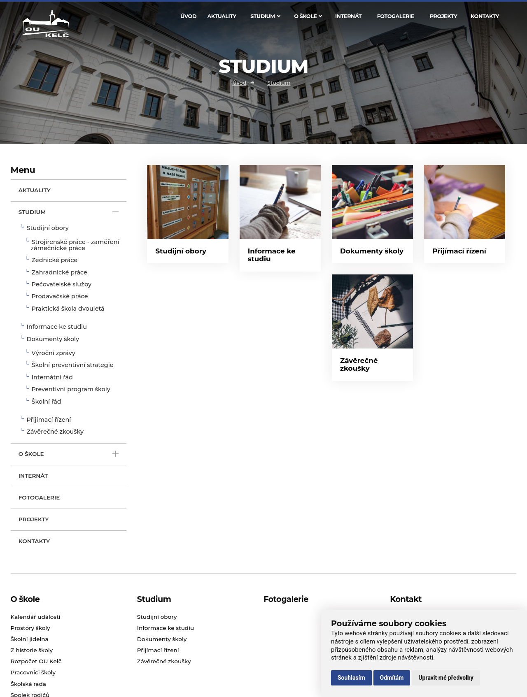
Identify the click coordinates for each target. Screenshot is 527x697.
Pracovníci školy (33, 672)
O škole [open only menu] (69, 454)
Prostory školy (30, 628)
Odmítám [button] (392, 677)
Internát (348, 16)
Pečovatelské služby (61, 284)
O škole (308, 16)
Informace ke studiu (57, 327)
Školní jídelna (30, 639)
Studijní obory (48, 228)
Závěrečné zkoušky (55, 432)
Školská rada (28, 684)
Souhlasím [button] (351, 677)
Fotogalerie (395, 16)
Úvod (188, 16)
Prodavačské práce (60, 296)
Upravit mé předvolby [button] (445, 677)
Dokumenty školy (53, 339)
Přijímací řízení (49, 420)
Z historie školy (32, 650)
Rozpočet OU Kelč (36, 661)
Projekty (443, 16)
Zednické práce (55, 260)
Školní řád (46, 402)
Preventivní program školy (71, 389)
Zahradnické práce (59, 273)
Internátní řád (52, 377)
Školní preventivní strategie (73, 365)
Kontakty (485, 16)
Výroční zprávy (53, 353)
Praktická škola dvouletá (68, 309)
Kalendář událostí (36, 616)
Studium (265, 16)
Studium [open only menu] (69, 212)
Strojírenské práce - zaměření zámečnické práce (75, 245)
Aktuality (222, 16)
